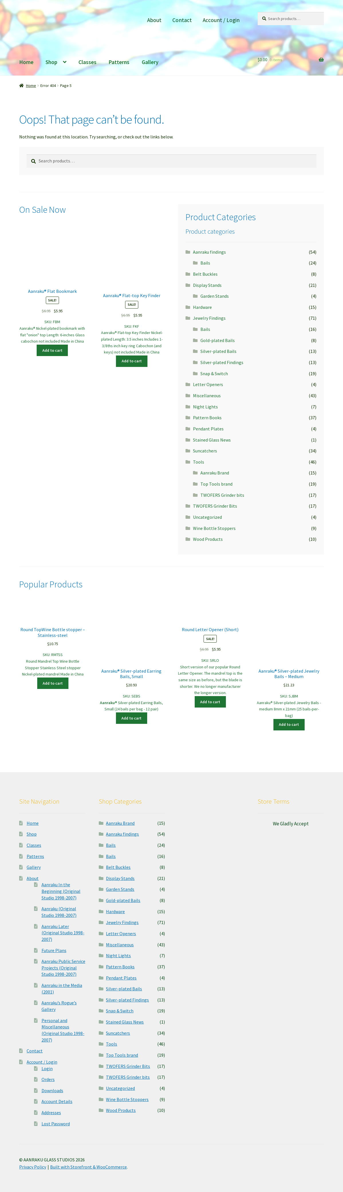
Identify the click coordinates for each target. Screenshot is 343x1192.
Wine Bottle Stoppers (214, 528)
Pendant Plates (208, 429)
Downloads (52, 1090)
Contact (182, 20)
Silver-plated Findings (221, 362)
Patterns (119, 62)
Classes (87, 62)
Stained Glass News (212, 440)
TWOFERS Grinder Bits (215, 506)
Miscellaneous (207, 395)
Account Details (57, 1101)
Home (26, 62)
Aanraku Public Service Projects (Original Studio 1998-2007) (63, 967)
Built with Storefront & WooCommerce (88, 1167)
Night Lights (205, 407)
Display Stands (207, 285)
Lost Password (56, 1124)
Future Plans (54, 950)
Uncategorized (207, 517)
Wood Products (208, 539)
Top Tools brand (216, 484)
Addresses (51, 1112)
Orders (48, 1079)
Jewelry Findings (209, 318)
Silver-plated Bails (218, 351)
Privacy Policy (32, 1167)
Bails (205, 263)
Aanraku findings (209, 252)
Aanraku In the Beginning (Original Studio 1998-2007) (61, 891)
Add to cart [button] (52, 350)
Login (47, 1068)
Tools (198, 462)
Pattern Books (207, 417)
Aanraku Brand (214, 473)
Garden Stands (214, 296)
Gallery (150, 62)
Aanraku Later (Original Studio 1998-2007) (63, 932)
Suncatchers (205, 451)
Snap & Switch (214, 373)
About (154, 20)
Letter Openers (208, 384)
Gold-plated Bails (217, 340)
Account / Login (221, 20)
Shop (51, 62)
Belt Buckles (205, 274)
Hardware (202, 307)
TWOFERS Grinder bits (222, 495)
